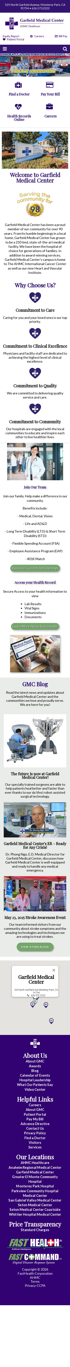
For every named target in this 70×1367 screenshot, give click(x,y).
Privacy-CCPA (35, 1285)
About (35, 1061)
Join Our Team (35, 487)
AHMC (35, 1277)
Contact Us (35, 1128)
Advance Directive (35, 1124)
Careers (37, 36)
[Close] (53, 969)
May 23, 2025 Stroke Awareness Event (35, 917)
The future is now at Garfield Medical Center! (35, 775)
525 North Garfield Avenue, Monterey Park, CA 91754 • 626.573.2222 (35, 6)
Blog (35, 1071)
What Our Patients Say (35, 1085)
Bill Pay (61, 36)
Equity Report (11, 36)
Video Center (35, 1089)
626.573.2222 (38, 994)
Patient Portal (13, 39)
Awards (35, 1066)
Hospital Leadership (35, 1080)
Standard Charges (35, 1230)
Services (35, 1147)
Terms (35, 1281)
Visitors (35, 1142)
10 (50, 74)
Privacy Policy (35, 1133)
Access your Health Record (35, 582)
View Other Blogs (35, 946)
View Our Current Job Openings (35, 568)
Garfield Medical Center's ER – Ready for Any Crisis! (35, 845)
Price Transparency (35, 1224)
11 (54, 74)
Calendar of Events (35, 1075)
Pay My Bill (35, 1119)
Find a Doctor (35, 1138)
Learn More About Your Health (35, 626)
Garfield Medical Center (36, 978)
